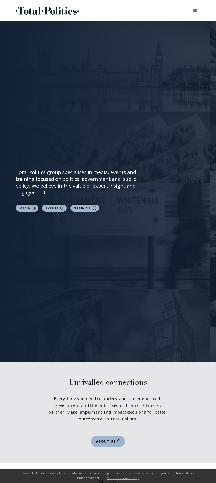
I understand (88, 478)
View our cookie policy (123, 478)
